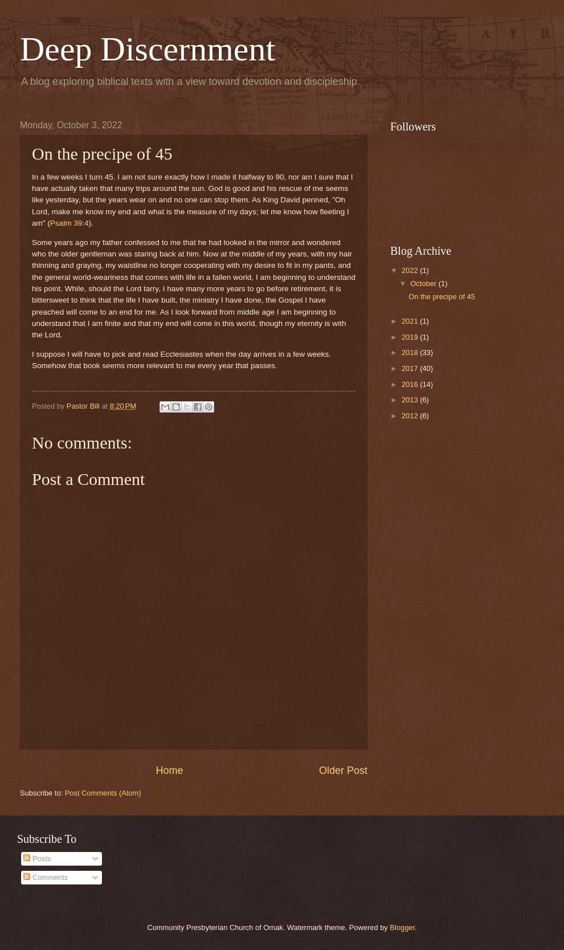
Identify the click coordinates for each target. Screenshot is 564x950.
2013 (411, 400)
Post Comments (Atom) (103, 793)
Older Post (343, 770)
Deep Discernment (147, 49)
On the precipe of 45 (441, 296)
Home (169, 770)
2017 (411, 368)
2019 (411, 337)
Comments (45, 877)
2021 (411, 321)
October (424, 283)
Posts (37, 858)
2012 (411, 415)
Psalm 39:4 (69, 223)
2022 (411, 270)
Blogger (402, 927)
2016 (411, 384)
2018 (411, 352)
